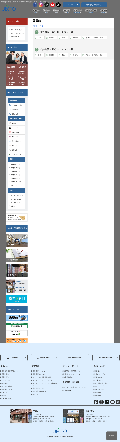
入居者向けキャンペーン (72, 374)
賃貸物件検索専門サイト (10, 371)
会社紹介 (98, 371)
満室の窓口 (36, 394)
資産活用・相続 (91, 11)
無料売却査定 (68, 377)
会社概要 (103, 11)
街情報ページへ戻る (39, 26)
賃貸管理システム (39, 374)
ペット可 (14, 145)
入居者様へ (13, 357)
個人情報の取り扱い (101, 383)
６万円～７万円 (15, 171)
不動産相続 (11, 84)
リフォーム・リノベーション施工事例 (45, 384)
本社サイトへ (99, 389)
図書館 (51, 37)
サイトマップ (99, 386)
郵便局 (75, 37)
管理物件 (22, 73)
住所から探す (16, 114)
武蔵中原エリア (7, 377)
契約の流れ (5, 392)
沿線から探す (16, 109)
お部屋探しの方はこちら (94, 5)
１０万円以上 (15, 185)
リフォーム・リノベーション (42, 380)
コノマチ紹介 (6, 380)
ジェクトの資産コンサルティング (75, 387)
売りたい (56, 11)
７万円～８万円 (15, 175)
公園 (39, 37)
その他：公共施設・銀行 (94, 37)
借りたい (36, 11)
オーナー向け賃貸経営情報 (42, 377)
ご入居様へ (71, 5)
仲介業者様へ (44, 358)
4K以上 (13, 206)
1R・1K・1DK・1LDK (17, 196)
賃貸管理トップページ (40, 371)
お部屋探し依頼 (7, 389)
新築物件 (14, 150)
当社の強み (11, 67)
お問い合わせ (105, 357)
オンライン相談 (7, 386)
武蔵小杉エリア (7, 374)
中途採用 (98, 395)
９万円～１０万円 (16, 182)
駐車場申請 (74, 357)
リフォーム (22, 78)
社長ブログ (98, 377)
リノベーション (16, 154)
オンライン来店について (18, 33)
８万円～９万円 (15, 178)
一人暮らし (15, 128)
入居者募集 (22, 67)
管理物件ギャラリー (39, 388)
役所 (63, 37)
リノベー (11, 78)
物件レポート (6, 383)
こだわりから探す (17, 105)
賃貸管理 (66, 11)
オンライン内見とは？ (17, 30)
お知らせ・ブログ (101, 374)
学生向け (14, 123)
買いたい (46, 11)
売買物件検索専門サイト (72, 371)
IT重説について (15, 37)
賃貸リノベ (78, 11)
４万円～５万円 (15, 164)
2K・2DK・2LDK (16, 199)
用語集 (4, 395)
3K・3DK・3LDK (16, 202)
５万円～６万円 (15, 168)
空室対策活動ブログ (39, 391)
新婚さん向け (16, 132)
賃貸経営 (22, 84)
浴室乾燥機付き (16, 141)
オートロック (16, 136)
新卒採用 (98, 392)
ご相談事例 (67, 390)
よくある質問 (6, 398)
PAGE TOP (111, 435)
